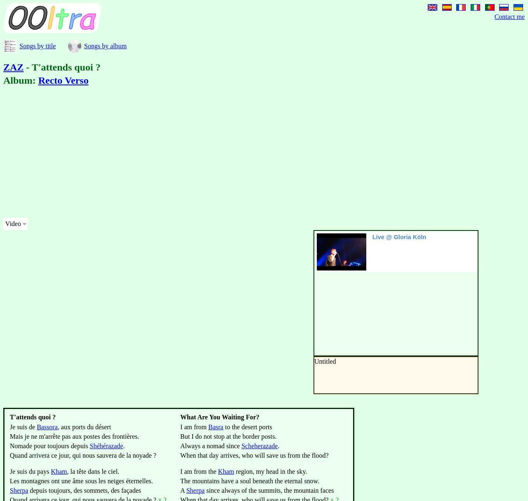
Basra (215, 426)
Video (13, 223)
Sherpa (19, 490)
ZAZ (13, 67)
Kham (59, 471)
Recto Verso (63, 80)
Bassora (47, 426)
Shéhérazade (106, 445)
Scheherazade (259, 445)
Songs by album (105, 45)
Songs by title (37, 45)
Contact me (510, 16)
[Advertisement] (250, 153)
